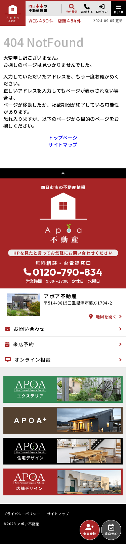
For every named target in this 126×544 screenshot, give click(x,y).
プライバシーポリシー (21, 513)
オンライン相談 (28, 359)
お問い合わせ (25, 328)
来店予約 (111, 530)
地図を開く (103, 316)
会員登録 (89, 530)
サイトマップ (62, 144)
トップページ (62, 137)
